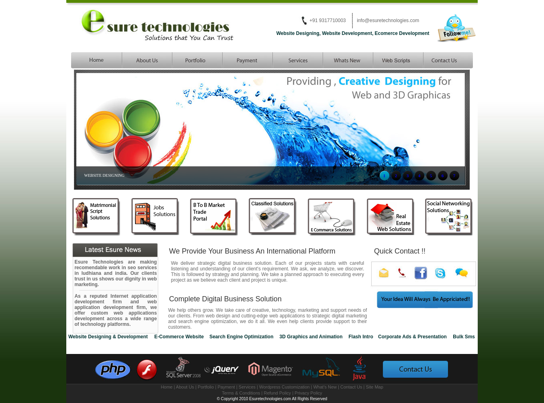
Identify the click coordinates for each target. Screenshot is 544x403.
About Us (185, 387)
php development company (197, 60)
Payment (226, 387)
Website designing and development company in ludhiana (96, 60)
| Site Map (373, 387)
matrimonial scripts (448, 60)
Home (166, 387)
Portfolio (206, 387)
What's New (325, 387)
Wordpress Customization (284, 387)
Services (247, 387)
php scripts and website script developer (397, 60)
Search (247, 60)
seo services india (347, 60)
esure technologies (146, 60)
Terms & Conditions (241, 393)
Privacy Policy (308, 393)
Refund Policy (278, 393)
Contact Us (351, 387)
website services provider (297, 60)
